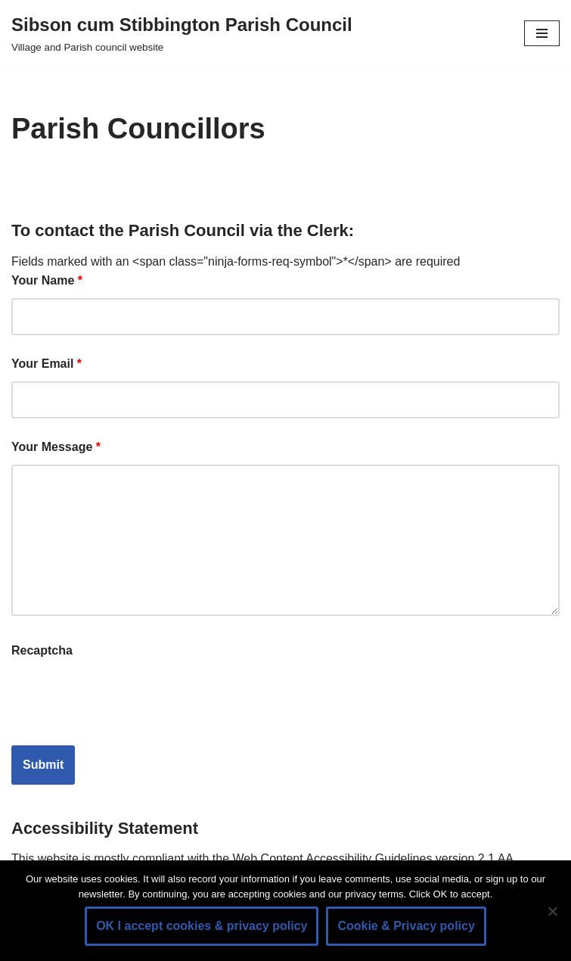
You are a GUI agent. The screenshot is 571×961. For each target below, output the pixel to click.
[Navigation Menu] (542, 33)
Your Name (46, 280)
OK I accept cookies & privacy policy (201, 925)
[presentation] (126, 696)
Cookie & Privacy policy (405, 925)
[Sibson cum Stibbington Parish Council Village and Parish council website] (181, 33)
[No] (552, 911)
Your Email (46, 363)
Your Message (56, 446)
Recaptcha (42, 650)
